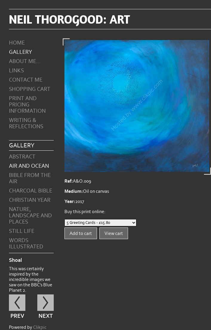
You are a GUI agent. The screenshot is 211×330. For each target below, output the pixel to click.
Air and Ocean (29, 166)
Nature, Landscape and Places (30, 215)
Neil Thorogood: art (69, 19)
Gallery (20, 52)
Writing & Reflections (26, 123)
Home (17, 43)
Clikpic (40, 327)
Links (16, 71)
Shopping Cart (29, 89)
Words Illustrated (26, 243)
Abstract (22, 157)
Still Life (21, 231)
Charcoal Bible (30, 191)
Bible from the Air (30, 178)
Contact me (25, 80)
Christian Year (29, 200)
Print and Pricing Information (27, 104)
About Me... (25, 61)
